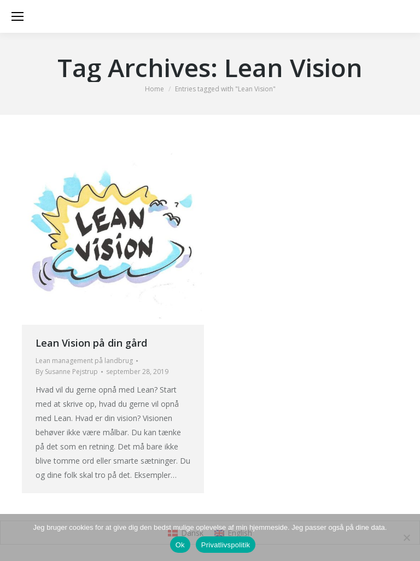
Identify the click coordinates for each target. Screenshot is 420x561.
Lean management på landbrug (84, 360)
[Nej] (406, 537)
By (67, 371)
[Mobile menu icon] (17, 16)
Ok (180, 545)
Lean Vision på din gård (91, 342)
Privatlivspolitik (225, 545)
